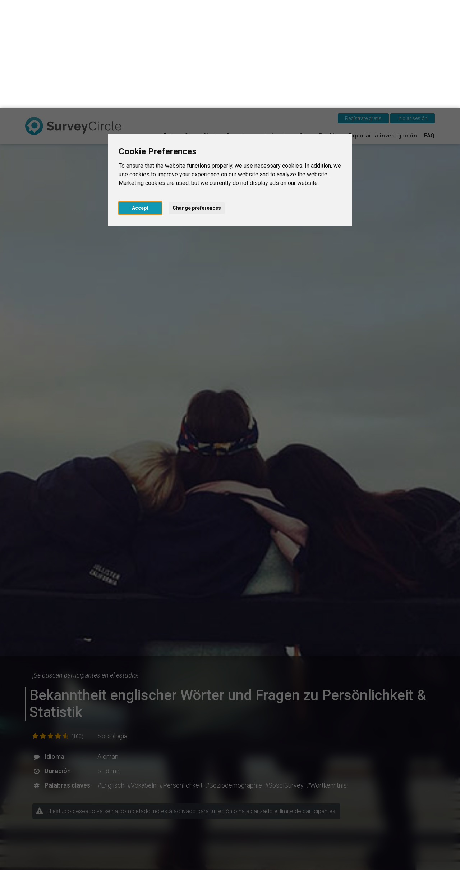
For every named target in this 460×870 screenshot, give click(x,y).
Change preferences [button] (196, 100)
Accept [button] (140, 100)
